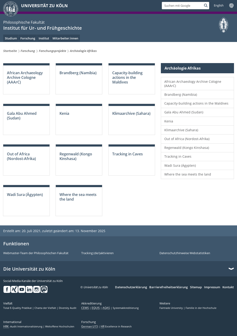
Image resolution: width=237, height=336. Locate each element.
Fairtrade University (171, 308)
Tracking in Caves (177, 156)
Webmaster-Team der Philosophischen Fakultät (36, 253)
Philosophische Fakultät (24, 22)
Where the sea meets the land (187, 174)
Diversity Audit (67, 308)
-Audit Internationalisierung (23, 326)
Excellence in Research (116, 326)
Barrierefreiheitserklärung (168, 287)
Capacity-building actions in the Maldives (196, 103)
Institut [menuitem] (44, 38)
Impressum (212, 287)
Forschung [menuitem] (27, 38)
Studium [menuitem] (11, 38)
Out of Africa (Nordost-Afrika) (186, 139)
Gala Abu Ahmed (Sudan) (183, 112)
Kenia (168, 121)
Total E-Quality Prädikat (17, 308)
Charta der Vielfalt (45, 308)
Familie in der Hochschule (201, 308)
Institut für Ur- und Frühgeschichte (42, 28)
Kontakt (228, 287)
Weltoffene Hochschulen (59, 326)
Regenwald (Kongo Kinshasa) (186, 147)
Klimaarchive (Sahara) (181, 130)
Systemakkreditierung (126, 308)
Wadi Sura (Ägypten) (180, 165)
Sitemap (196, 287)
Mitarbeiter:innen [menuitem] (65, 38)
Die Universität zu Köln (29, 269)
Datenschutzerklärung (131, 287)
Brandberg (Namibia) (180, 94)
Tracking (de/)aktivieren (97, 253)
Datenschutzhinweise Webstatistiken (184, 253)
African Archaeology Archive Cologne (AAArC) (192, 83)
